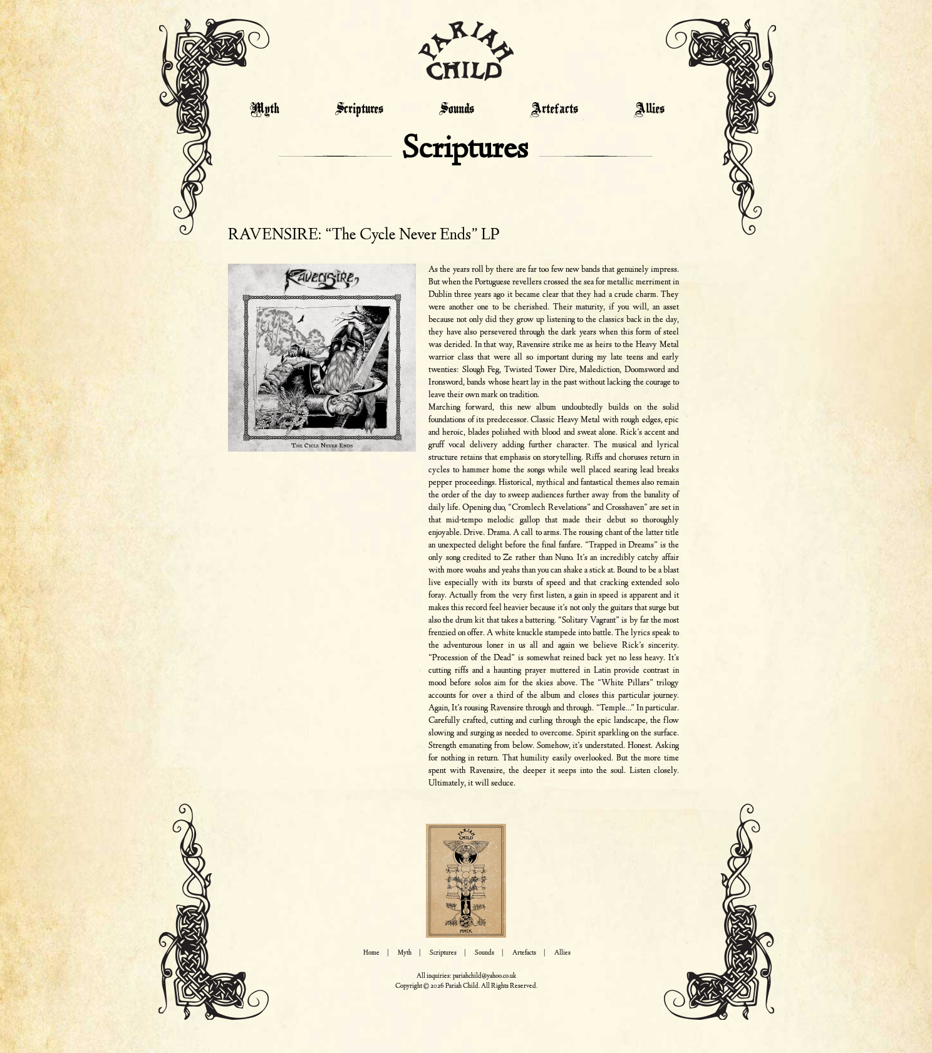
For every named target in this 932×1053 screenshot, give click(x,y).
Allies (649, 109)
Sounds (456, 109)
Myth (264, 109)
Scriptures (359, 109)
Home (371, 953)
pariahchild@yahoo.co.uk (484, 976)
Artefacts (554, 109)
